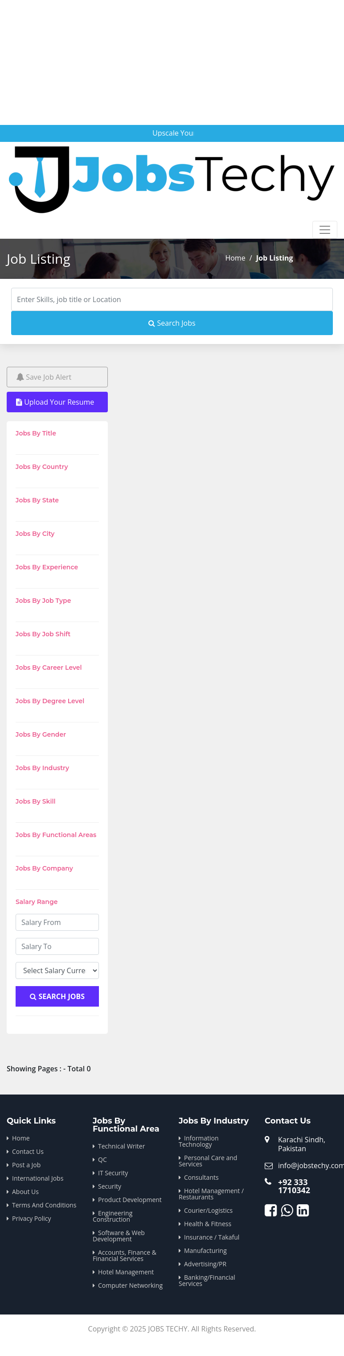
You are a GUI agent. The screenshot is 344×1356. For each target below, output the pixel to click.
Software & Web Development (119, 1235)
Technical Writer (121, 1146)
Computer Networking (130, 1285)
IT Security (113, 1173)
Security (109, 1186)
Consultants (201, 1177)
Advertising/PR (205, 1264)
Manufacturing (205, 1250)
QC (102, 1159)
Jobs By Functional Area (126, 1125)
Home (235, 257)
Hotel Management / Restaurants (211, 1193)
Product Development (130, 1199)
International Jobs (37, 1178)
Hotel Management (126, 1272)
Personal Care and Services (208, 1160)
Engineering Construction (112, 1216)
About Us (25, 1191)
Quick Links (31, 1121)
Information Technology (199, 1141)
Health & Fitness (207, 1223)
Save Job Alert (43, 377)
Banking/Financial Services (207, 1280)
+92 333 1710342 (294, 1186)
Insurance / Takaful (211, 1237)
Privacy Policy (31, 1218)
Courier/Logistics (208, 1210)
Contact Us (28, 1151)
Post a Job (26, 1165)
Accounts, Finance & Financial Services (124, 1255)
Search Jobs (171, 323)
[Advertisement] (171, 62)
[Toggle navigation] (324, 230)
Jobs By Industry (214, 1121)
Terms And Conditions (44, 1205)
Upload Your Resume (55, 402)
